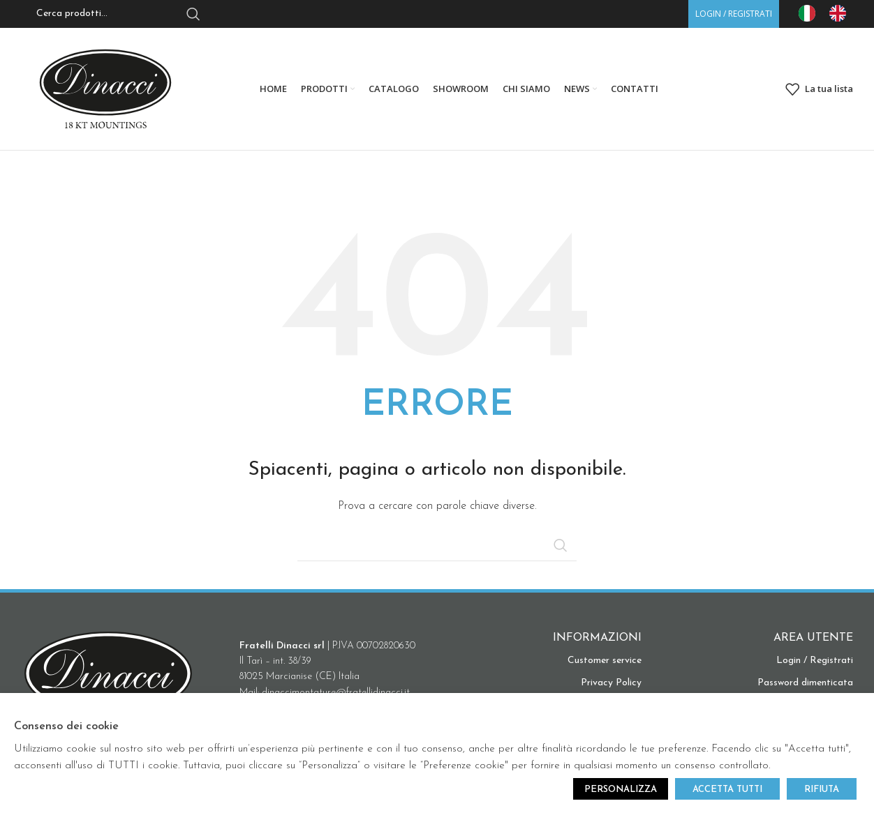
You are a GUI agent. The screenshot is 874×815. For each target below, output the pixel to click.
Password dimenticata (805, 683)
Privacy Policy (611, 683)
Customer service (605, 660)
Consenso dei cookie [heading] (66, 726)
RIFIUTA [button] (821, 789)
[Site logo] (105, 88)
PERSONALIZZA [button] (620, 789)
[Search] (437, 545)
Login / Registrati (814, 660)
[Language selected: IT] (829, 13)
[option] (841, 13)
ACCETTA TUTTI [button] (727, 789)
